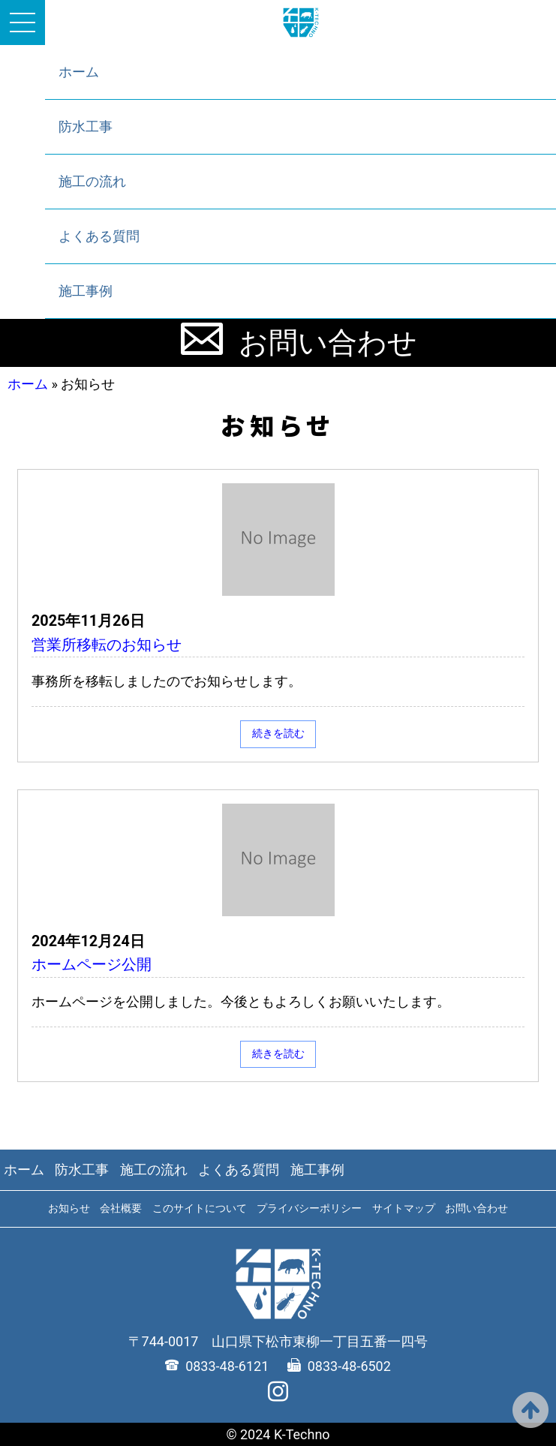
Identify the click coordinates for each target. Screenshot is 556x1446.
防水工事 (86, 126)
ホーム (79, 72)
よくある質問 (99, 236)
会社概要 (121, 1208)
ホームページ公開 (92, 964)
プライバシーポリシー (309, 1208)
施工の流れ (92, 181)
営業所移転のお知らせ (107, 645)
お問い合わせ (328, 343)
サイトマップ (403, 1208)
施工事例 (86, 291)
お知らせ (69, 1208)
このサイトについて (199, 1208)
